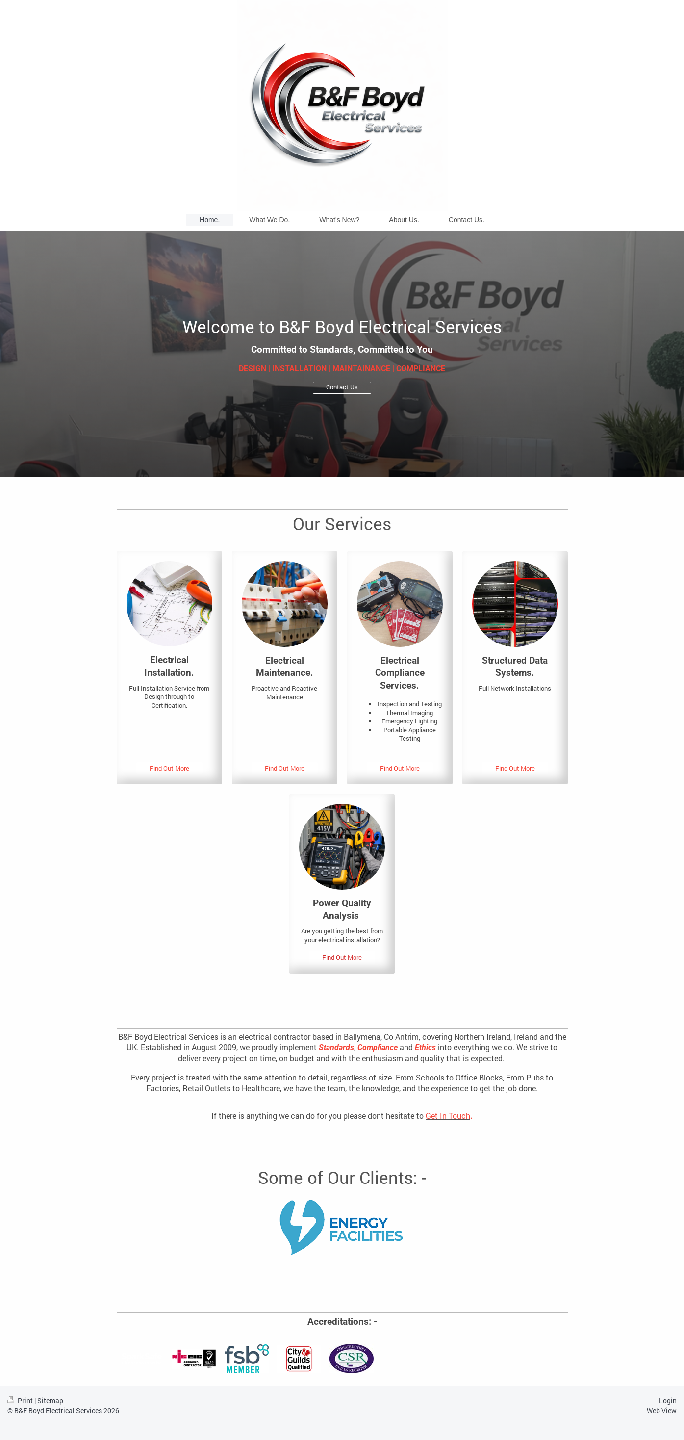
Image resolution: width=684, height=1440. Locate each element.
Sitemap (50, 1400)
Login (668, 1400)
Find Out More (169, 768)
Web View (662, 1410)
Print (20, 1400)
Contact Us (342, 387)
